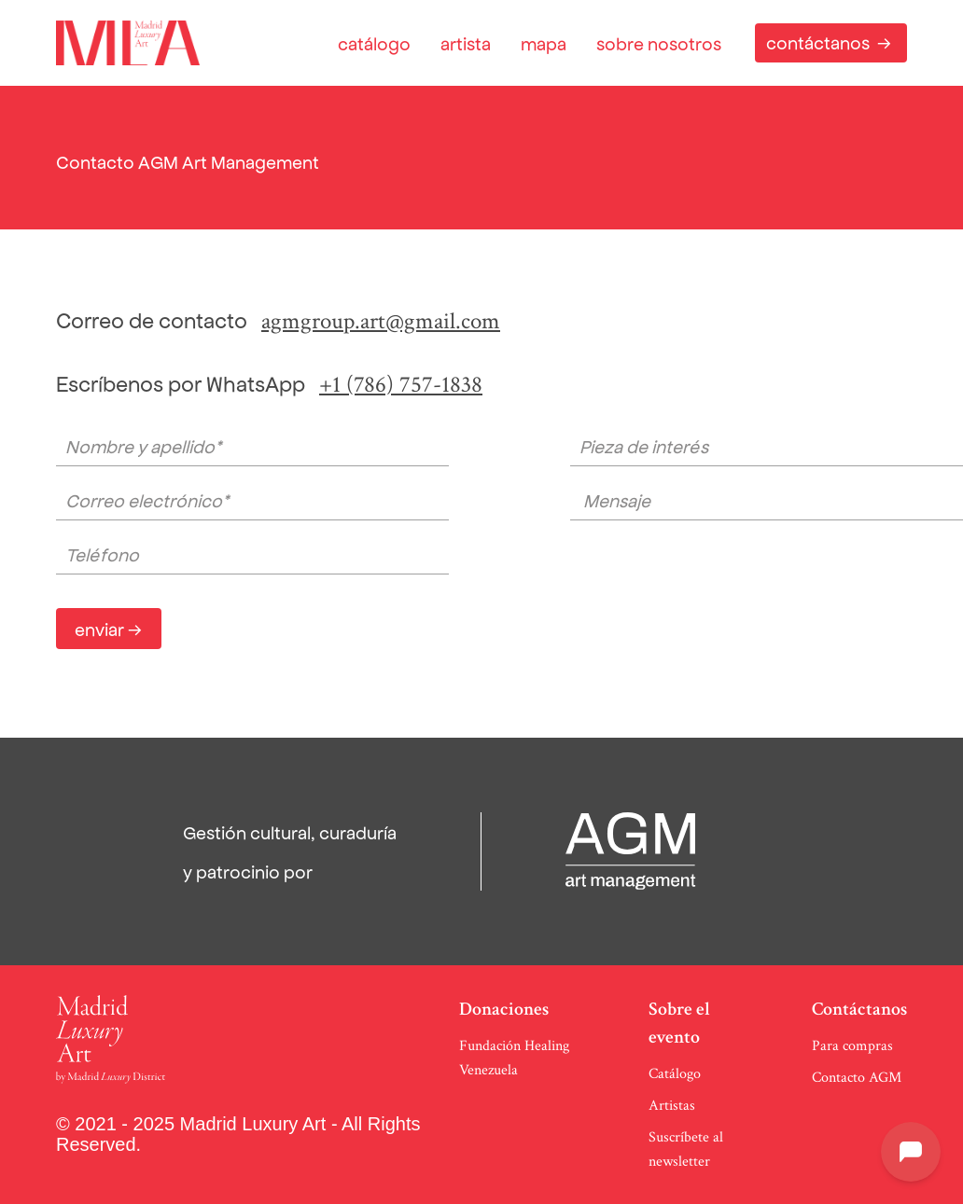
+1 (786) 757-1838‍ (400, 384)
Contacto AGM (856, 1077)
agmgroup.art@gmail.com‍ (380, 321)
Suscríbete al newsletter (686, 1149)
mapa (543, 43)
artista (465, 43)
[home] (128, 43)
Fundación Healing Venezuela (514, 1058)
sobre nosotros (658, 43)
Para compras (852, 1046)
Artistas (672, 1105)
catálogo (374, 43)
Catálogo (675, 1074)
